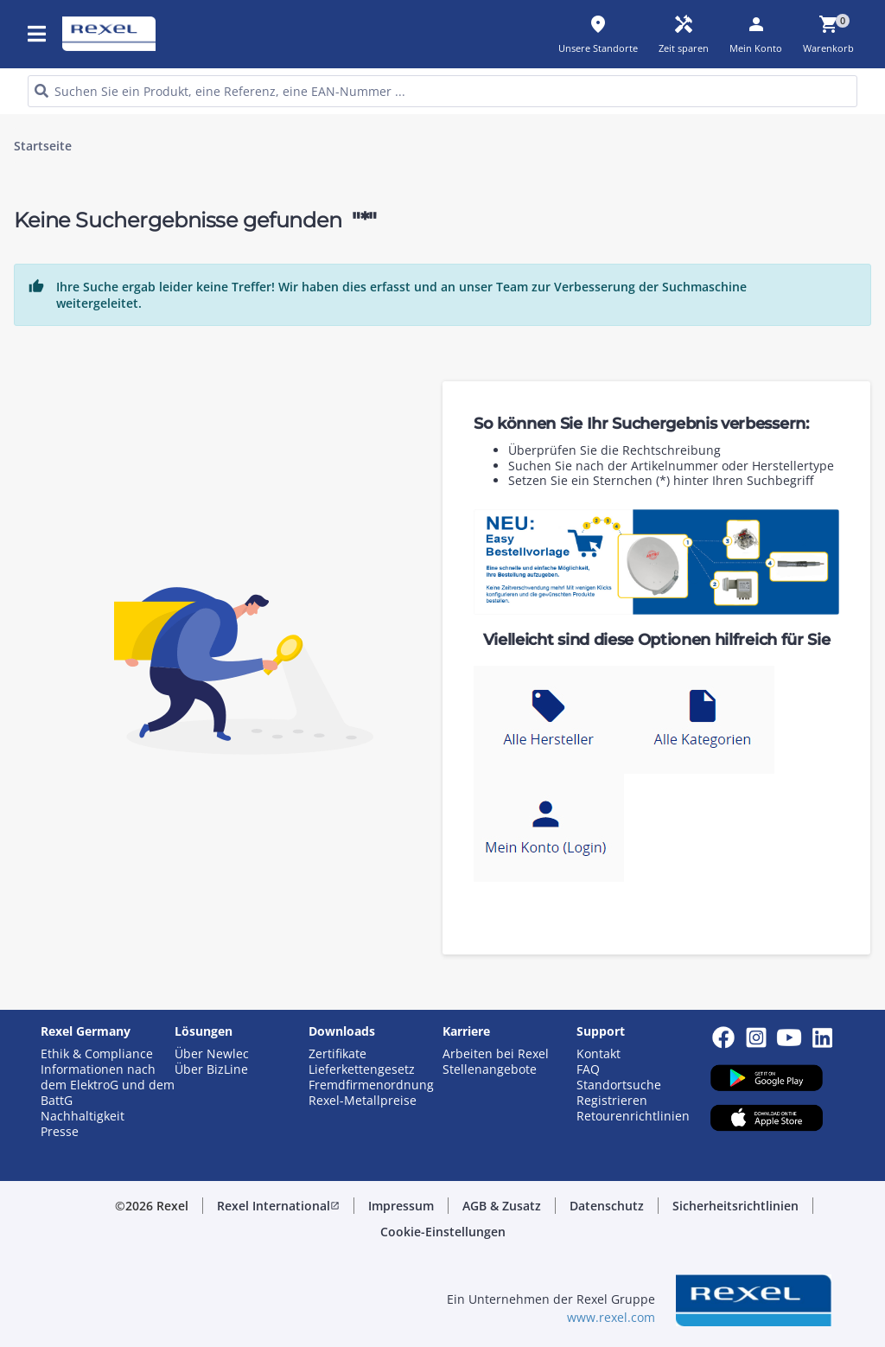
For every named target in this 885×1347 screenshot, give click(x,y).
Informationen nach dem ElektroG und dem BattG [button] (108, 1085)
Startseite (43, 146)
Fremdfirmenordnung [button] (371, 1085)
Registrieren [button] (611, 1100)
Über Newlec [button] (212, 1054)
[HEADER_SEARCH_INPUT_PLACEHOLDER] (442, 91)
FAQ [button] (588, 1069)
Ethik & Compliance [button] (97, 1054)
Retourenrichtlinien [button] (633, 1116)
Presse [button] (60, 1132)
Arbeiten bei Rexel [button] (495, 1054)
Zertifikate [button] (337, 1054)
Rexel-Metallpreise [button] (363, 1100)
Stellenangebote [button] (489, 1069)
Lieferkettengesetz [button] (362, 1069)
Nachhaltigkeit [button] (82, 1116)
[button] (278, 1206)
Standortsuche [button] (618, 1085)
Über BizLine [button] (211, 1069)
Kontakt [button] (598, 1054)
